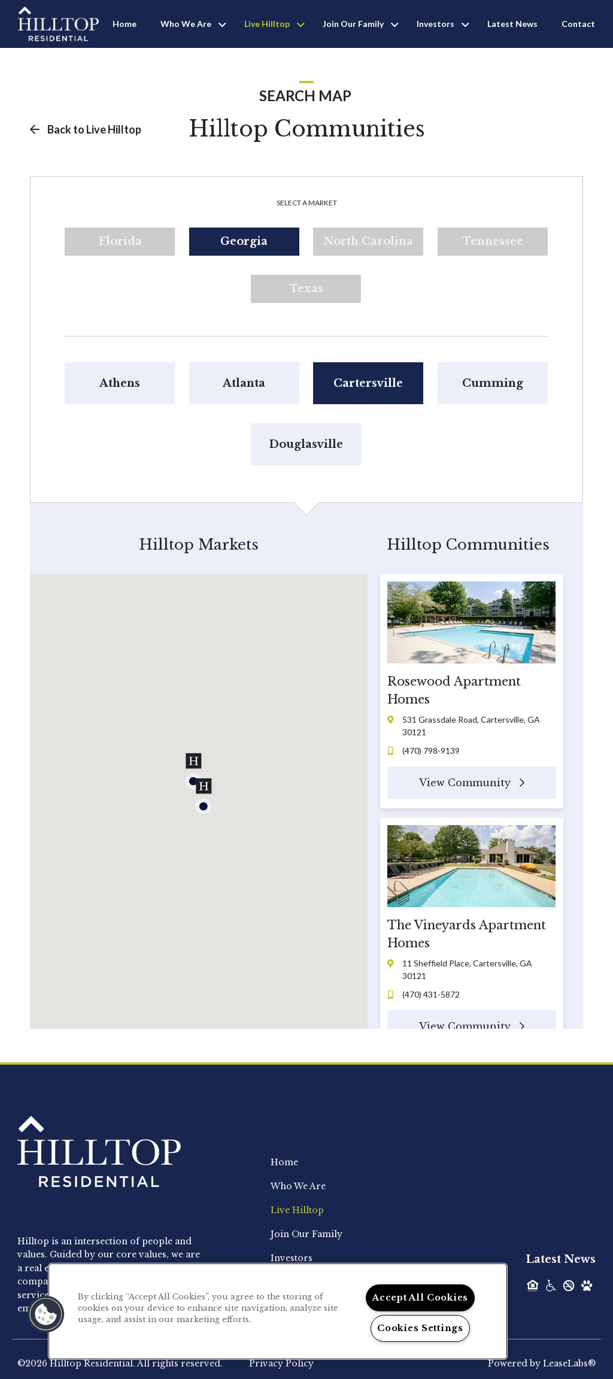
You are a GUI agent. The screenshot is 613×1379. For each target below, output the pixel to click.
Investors (435, 24)
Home (124, 24)
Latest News (512, 24)
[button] (193, 771)
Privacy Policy (281, 1363)
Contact (578, 24)
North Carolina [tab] (368, 241)
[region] (278, 1311)
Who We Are (185, 24)
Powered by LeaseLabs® (542, 1363)
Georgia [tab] (244, 241)
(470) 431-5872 (424, 994)
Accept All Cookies (420, 1297)
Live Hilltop (267, 24)
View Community (471, 783)
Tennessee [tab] (492, 241)
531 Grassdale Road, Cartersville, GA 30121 (463, 725)
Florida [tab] (120, 241)
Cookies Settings (420, 1328)
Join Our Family (353, 24)
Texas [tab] (306, 288)
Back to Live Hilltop (85, 129)
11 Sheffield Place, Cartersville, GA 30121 (459, 969)
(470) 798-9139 (424, 750)
